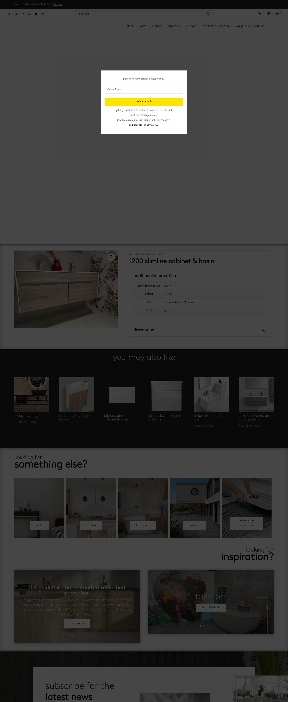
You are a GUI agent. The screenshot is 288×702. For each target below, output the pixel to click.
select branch (144, 101)
